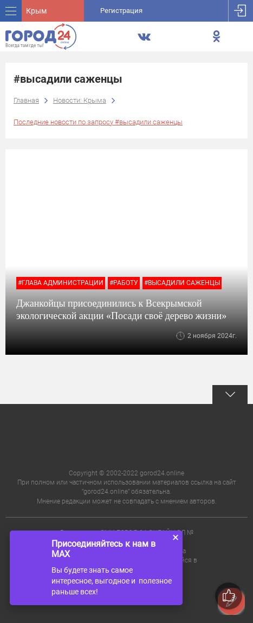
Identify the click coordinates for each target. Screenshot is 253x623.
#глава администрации (60, 283)
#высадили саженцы (182, 283)
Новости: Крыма (79, 100)
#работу (123, 283)
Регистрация (121, 10)
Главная (26, 100)
